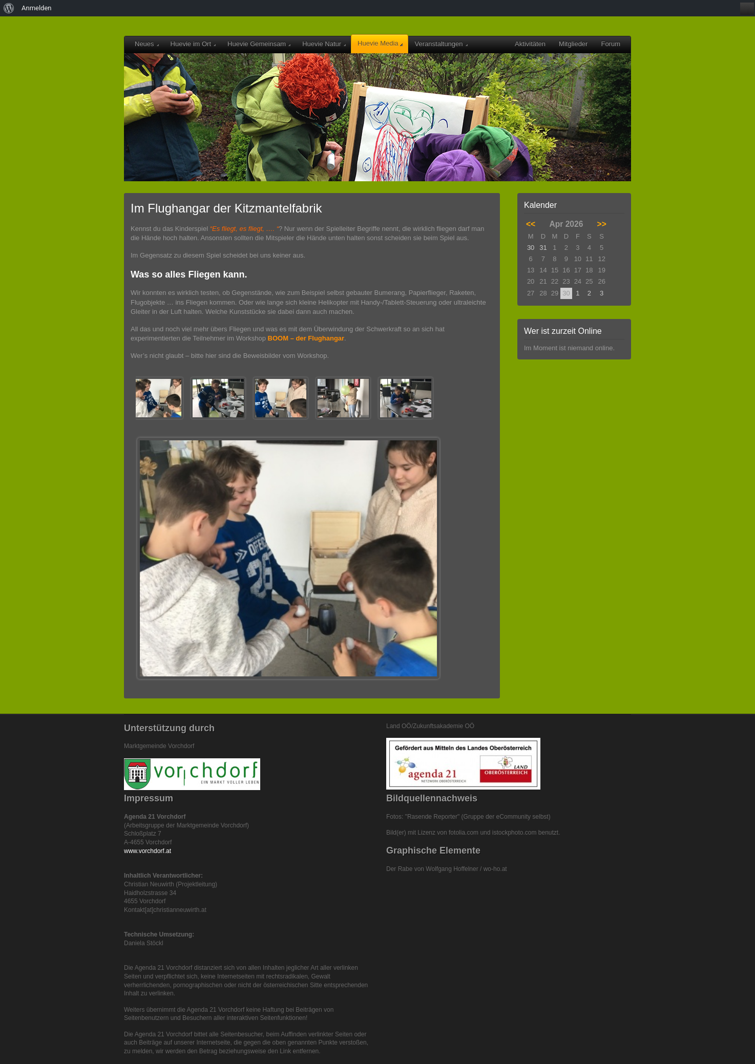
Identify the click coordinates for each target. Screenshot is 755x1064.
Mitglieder (573, 44)
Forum (610, 44)
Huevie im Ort (193, 44)
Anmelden (37, 8)
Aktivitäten (530, 44)
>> (601, 224)
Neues (147, 44)
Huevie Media (380, 43)
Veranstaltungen (441, 44)
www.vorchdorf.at (147, 851)
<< (530, 224)
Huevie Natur (324, 44)
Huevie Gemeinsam (258, 44)
